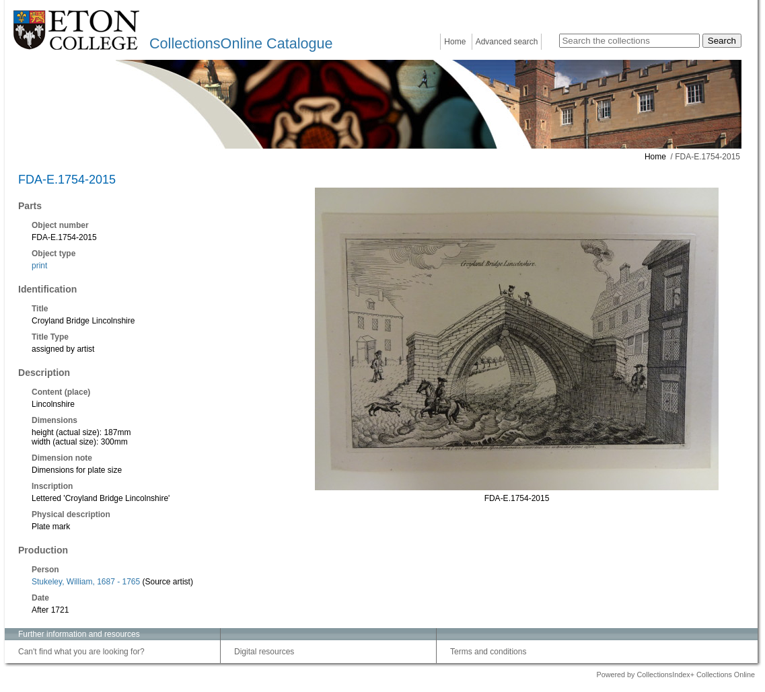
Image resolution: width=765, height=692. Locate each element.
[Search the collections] (629, 41)
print (39, 265)
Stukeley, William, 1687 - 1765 (86, 581)
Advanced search (507, 41)
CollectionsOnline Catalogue (240, 43)
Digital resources (264, 651)
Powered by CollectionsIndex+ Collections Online (675, 674)
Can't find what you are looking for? (81, 651)
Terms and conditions (488, 651)
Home (455, 41)
